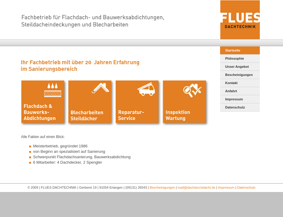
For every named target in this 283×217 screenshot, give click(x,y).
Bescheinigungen (239, 75)
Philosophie (234, 58)
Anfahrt (231, 91)
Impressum (234, 99)
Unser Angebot (237, 66)
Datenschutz (235, 107)
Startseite (232, 50)
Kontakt (231, 83)
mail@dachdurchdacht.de (196, 187)
